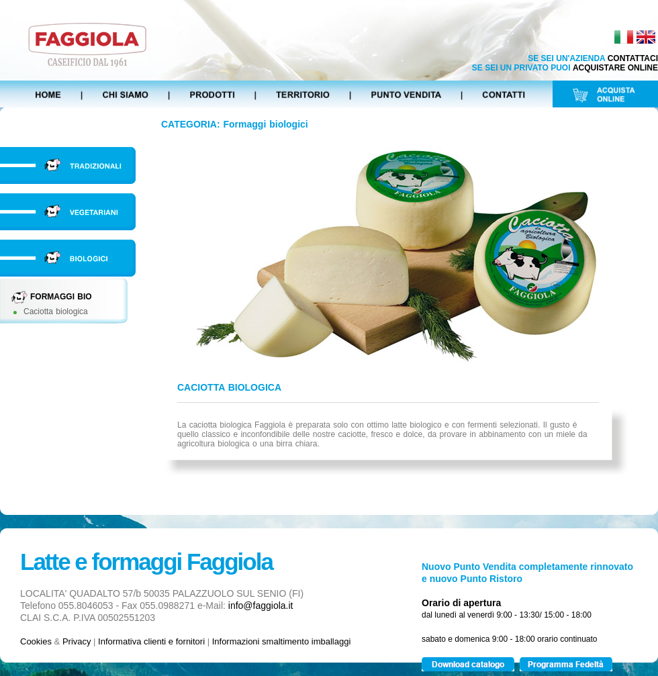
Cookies (36, 641)
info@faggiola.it (260, 605)
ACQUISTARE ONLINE (615, 68)
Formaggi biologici (266, 124)
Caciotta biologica (55, 311)
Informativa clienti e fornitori (151, 641)
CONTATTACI (633, 58)
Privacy (76, 641)
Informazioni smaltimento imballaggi (281, 641)
